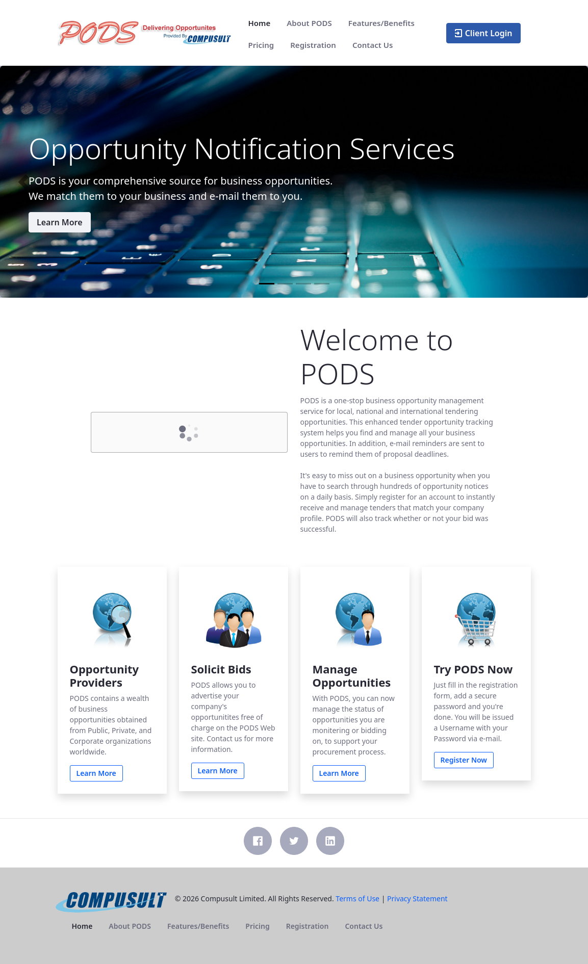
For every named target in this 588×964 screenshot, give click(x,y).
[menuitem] (259, 23)
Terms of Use (357, 898)
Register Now (464, 760)
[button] (23, 182)
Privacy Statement (417, 898)
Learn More (60, 222)
